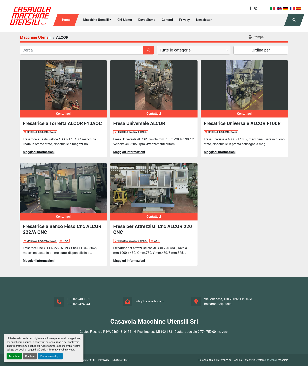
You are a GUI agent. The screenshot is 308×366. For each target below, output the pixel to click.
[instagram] (255, 8)
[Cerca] (81, 50)
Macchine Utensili (96, 20)
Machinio (283, 359)
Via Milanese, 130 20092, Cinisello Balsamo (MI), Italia (228, 301)
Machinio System (254, 359)
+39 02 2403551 (78, 299)
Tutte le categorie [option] (175, 50)
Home (66, 20)
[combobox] (193, 50)
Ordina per (261, 50)
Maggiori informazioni (38, 152)
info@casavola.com (150, 301)
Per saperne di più (50, 356)
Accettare (14, 356)
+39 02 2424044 (78, 304)
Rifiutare (30, 356)
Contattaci (63, 114)
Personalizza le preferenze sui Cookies (220, 359)
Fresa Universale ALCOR (139, 123)
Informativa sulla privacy (60, 349)
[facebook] (250, 8)
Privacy (184, 20)
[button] (97, 19)
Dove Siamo (146, 20)
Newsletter (204, 20)
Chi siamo (124, 20)
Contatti (167, 20)
